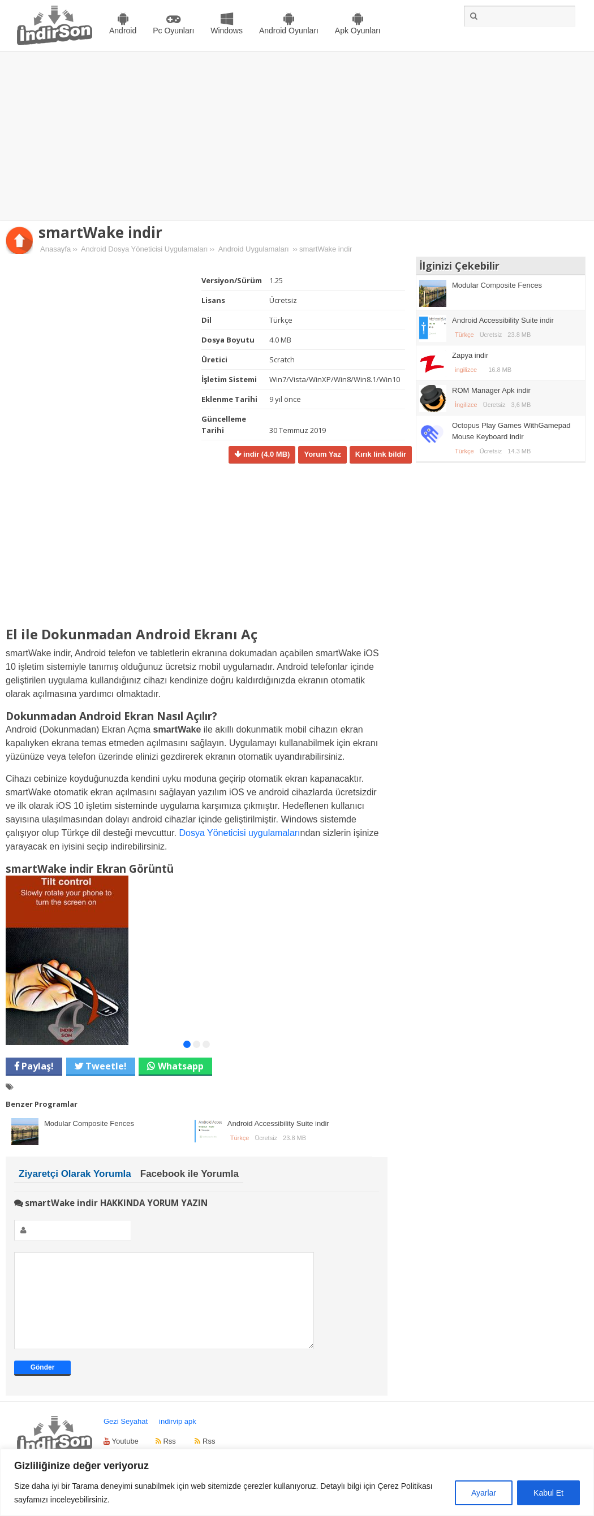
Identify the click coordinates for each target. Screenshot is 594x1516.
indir (265, 454)
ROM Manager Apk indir (491, 390)
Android (122, 30)
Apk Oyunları (358, 30)
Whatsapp (181, 1066)
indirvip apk (177, 1438)
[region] (297, 1482)
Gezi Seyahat (126, 1438)
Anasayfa (55, 249)
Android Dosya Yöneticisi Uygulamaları (144, 249)
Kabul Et (548, 1492)
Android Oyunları (288, 30)
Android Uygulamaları (253, 249)
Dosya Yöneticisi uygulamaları (239, 833)
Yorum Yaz (322, 454)
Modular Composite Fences (89, 1123)
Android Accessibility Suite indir (278, 1123)
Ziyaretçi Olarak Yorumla (75, 1173)
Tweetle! (105, 1066)
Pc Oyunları (173, 30)
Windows (226, 30)
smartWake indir (100, 232)
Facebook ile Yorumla (189, 1173)
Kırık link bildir (380, 454)
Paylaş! (36, 1066)
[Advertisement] (297, 136)
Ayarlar (483, 1492)
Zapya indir (470, 355)
